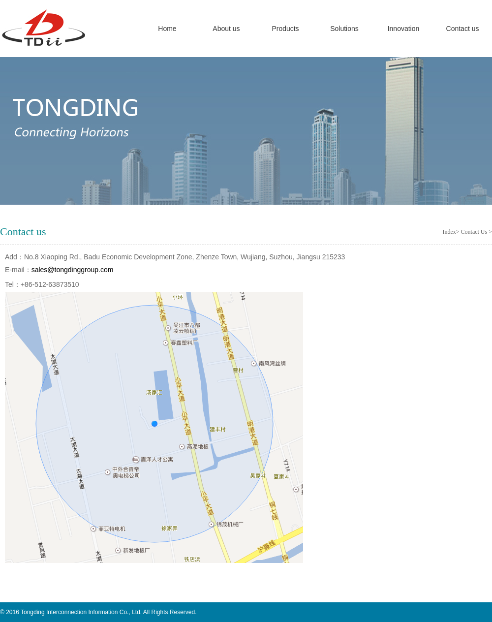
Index (449, 231)
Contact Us (475, 231)
